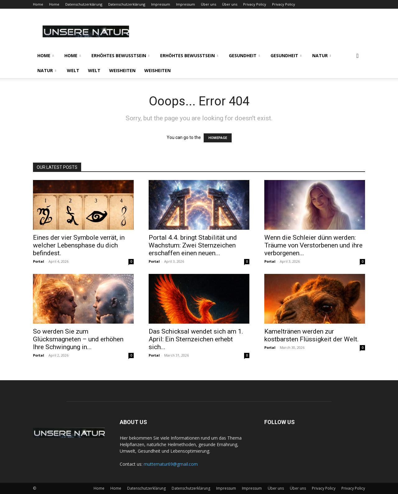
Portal (38, 261)
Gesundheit (244, 55)
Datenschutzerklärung (83, 4)
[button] (357, 56)
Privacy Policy (254, 4)
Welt (73, 70)
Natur (321, 55)
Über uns (208, 4)
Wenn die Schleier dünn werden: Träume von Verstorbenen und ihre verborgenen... (313, 245)
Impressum (160, 4)
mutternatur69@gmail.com (171, 464)
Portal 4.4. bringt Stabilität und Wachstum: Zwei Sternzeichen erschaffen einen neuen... (193, 245)
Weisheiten (122, 70)
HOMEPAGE (217, 138)
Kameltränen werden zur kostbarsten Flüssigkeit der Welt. (311, 335)
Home (38, 4)
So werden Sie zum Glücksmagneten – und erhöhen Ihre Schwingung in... (78, 339)
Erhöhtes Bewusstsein (120, 55)
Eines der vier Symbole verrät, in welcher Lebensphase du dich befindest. (79, 245)
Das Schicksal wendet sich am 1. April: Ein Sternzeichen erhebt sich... (196, 339)
